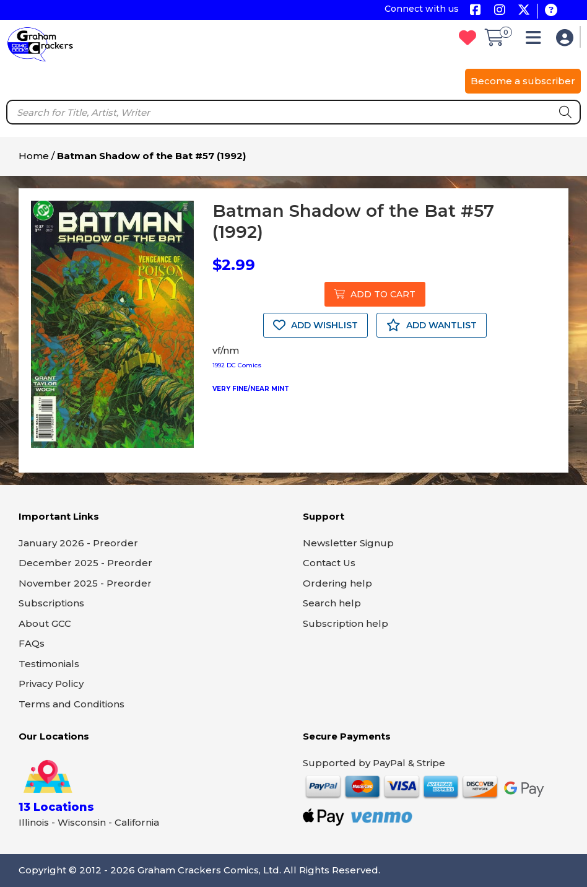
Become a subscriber (523, 81)
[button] (536, 40)
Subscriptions (51, 603)
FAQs (32, 643)
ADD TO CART (374, 294)
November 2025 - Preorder (85, 583)
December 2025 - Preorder (85, 563)
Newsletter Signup (348, 543)
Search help (332, 603)
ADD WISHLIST (315, 325)
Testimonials (49, 664)
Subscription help (345, 623)
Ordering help (337, 583)
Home (34, 156)
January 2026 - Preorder (78, 543)
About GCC (45, 623)
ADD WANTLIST (431, 325)
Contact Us (329, 563)
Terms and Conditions (71, 704)
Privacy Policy (51, 683)
